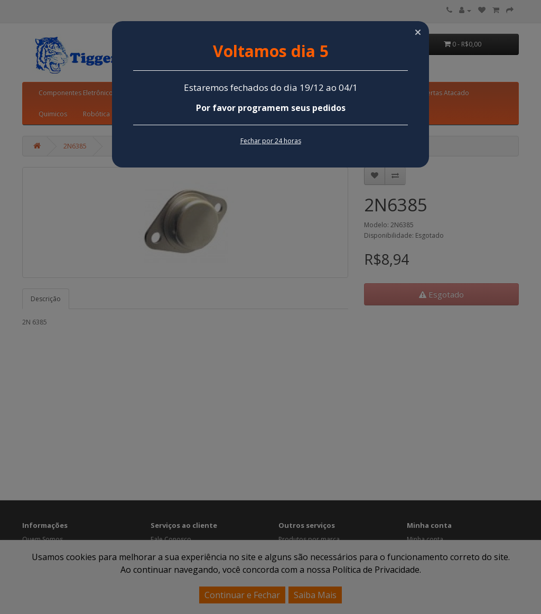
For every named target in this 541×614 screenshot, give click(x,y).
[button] (418, 32)
